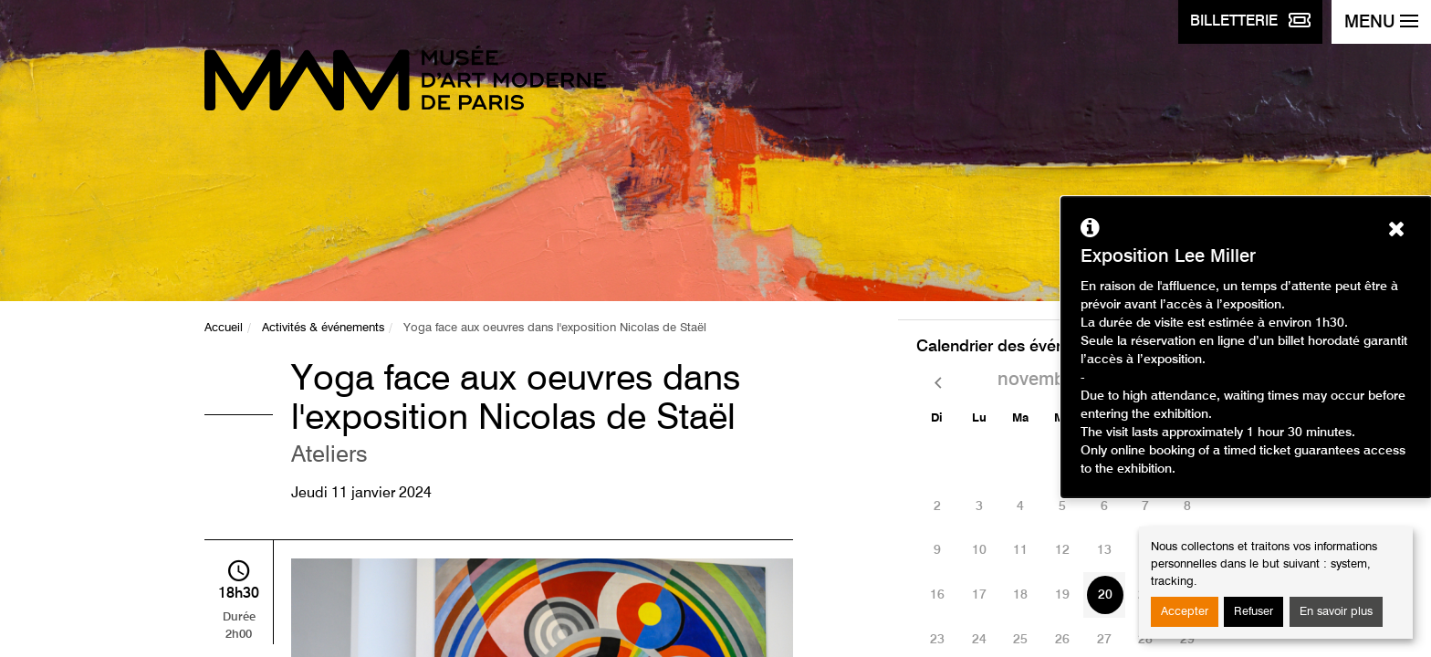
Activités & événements (323, 328)
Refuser (1253, 612)
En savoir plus (1336, 612)
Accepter (1184, 612)
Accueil (223, 328)
